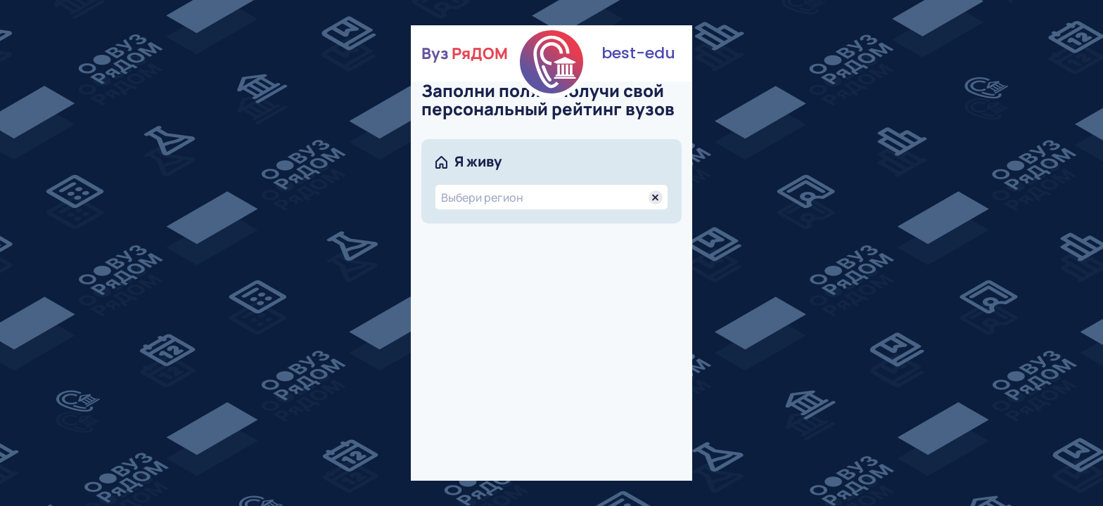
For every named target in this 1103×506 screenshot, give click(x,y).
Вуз (464, 53)
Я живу (478, 161)
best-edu (638, 53)
